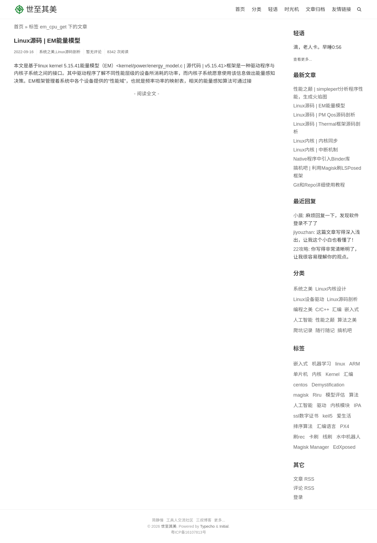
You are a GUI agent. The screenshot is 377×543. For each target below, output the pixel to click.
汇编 (337, 309)
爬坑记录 (303, 330)
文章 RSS (303, 479)
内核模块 (340, 405)
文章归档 (315, 9)
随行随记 (325, 330)
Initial (224, 526)
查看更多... (302, 59)
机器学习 (321, 364)
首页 (240, 9)
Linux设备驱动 (308, 299)
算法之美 (347, 320)
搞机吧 (344, 330)
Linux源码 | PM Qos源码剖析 (324, 115)
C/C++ (322, 309)
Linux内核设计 (330, 289)
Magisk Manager (311, 447)
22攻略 (300, 249)
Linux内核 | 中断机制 (315, 150)
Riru (317, 395)
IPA (357, 405)
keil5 (328, 416)
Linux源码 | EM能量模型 (47, 40)
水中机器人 (348, 437)
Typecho (207, 526)
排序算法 (303, 426)
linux (340, 364)
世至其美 (35, 9)
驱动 (321, 405)
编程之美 (303, 309)
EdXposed (344, 447)
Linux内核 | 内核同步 (315, 141)
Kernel (333, 374)
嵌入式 (351, 309)
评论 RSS (303, 488)
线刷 (327, 437)
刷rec (299, 437)
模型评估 (335, 395)
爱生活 (344, 416)
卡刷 (314, 437)
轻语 (273, 9)
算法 (354, 395)
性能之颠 (325, 320)
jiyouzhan (303, 232)
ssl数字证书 (306, 416)
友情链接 (341, 9)
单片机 (300, 374)
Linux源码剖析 (342, 299)
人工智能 (303, 320)
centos (300, 385)
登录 (298, 497)
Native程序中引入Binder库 (321, 159)
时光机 (291, 9)
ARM (354, 364)
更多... (219, 520)
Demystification (328, 385)
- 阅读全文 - (146, 93)
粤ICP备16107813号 (188, 532)
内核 (317, 374)
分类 (256, 9)
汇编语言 (326, 426)
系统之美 (303, 289)
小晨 (298, 215)
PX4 (344, 426)
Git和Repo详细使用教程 (319, 185)
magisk (301, 395)
